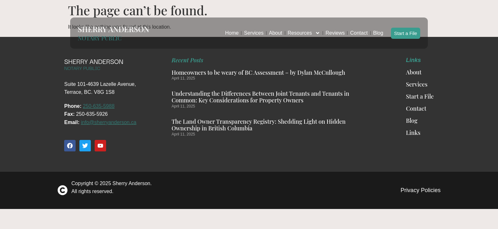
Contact (358, 30)
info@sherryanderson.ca (109, 122)
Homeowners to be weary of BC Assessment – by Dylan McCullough (258, 72)
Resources (304, 30)
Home (232, 30)
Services (253, 30)
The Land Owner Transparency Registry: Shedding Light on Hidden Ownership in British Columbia (259, 125)
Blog (378, 30)
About (275, 30)
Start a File (405, 30)
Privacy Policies (420, 190)
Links (413, 132)
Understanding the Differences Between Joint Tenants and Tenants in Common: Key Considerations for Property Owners (260, 97)
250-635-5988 (99, 106)
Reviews (335, 30)
